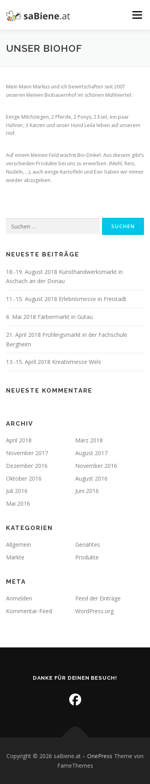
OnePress (99, 756)
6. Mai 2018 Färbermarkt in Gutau (49, 317)
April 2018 (19, 440)
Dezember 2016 (27, 465)
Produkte (87, 557)
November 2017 (27, 453)
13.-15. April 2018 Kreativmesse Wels (53, 362)
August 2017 (91, 453)
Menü (136, 15)
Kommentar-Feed (29, 611)
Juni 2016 (87, 491)
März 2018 (89, 440)
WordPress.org (94, 611)
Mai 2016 (18, 503)
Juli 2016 (17, 491)
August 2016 (91, 478)
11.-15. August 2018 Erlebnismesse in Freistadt (66, 299)
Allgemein (18, 544)
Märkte (15, 557)
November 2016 (96, 465)
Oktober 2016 (24, 478)
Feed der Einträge (98, 598)
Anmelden (19, 598)
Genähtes (87, 544)
